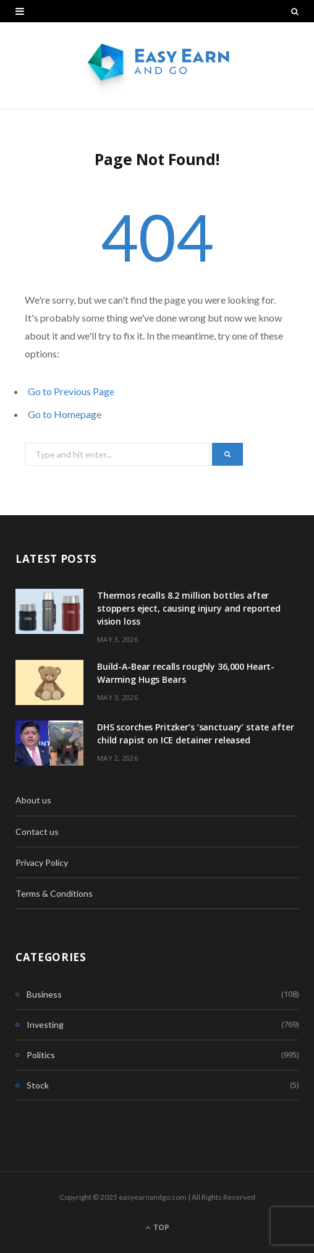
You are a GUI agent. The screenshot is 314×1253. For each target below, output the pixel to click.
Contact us (37, 831)
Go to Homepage (64, 414)
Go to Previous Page (71, 391)
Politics (41, 1055)
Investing (45, 1024)
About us (33, 800)
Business (44, 994)
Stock (38, 1085)
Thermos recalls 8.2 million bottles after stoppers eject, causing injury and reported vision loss (189, 608)
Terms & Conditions (54, 893)
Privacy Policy (41, 862)
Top (157, 1227)
